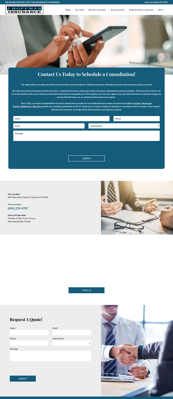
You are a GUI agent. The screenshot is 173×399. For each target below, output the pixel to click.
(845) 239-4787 (161, 2)
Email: (55, 328)
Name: (13, 328)
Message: (14, 349)
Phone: (13, 338)
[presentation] (33, 148)
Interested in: (58, 338)
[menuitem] (68, 9)
